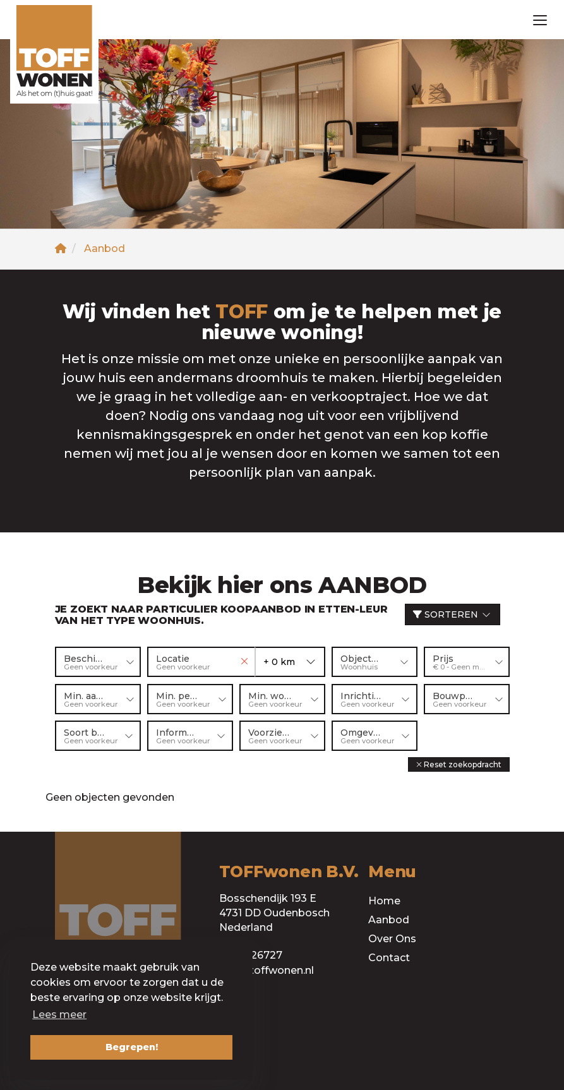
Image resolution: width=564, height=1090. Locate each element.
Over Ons (392, 938)
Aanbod (388, 919)
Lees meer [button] (59, 1015)
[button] (459, 764)
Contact (389, 957)
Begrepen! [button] (131, 1047)
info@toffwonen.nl (266, 970)
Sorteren (452, 614)
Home (384, 900)
